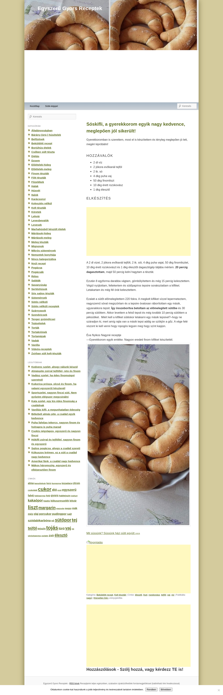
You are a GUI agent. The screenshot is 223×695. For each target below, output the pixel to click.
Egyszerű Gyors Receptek (70, 8)
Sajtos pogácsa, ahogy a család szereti (55, 448)
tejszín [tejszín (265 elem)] (42, 528)
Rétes (35, 276)
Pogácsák (37, 271)
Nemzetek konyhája (43, 254)
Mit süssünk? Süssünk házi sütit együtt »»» (113, 533)
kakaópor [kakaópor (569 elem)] (35, 500)
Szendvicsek (39, 314)
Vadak (35, 340)
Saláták (36, 280)
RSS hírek (74, 683)
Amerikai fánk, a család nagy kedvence (55, 461)
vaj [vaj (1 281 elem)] (68, 528)
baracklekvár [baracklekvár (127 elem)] (40, 483)
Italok (34, 194)
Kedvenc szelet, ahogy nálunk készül (54, 366)
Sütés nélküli (39, 301)
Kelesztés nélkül (41, 203)
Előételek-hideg (41, 164)
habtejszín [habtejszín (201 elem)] (65, 495)
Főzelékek (37, 181)
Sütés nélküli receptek (45, 306)
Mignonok (37, 246)
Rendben (151, 689)
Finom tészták (40, 173)
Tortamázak (38, 336)
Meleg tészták (39, 242)
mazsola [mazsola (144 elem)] (60, 508)
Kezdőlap (35, 106)
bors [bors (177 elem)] (49, 483)
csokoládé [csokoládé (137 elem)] (32, 490)
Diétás (35, 156)
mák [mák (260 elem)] (74, 508)
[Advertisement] (111, 76)
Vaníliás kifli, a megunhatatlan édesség (55, 409)
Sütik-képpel (51, 106)
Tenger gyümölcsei (43, 319)
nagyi (89, 598)
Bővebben (166, 689)
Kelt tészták (120, 595)
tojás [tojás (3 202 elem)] (52, 528)
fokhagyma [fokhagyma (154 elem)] (39, 495)
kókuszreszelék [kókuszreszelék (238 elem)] (60, 500)
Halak (34, 186)
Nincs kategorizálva (43, 259)
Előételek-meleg (41, 169)
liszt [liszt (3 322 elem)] (33, 507)
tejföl (163, 595)
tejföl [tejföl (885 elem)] (32, 528)
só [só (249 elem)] (52, 520)
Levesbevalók (40, 220)
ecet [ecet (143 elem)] (59, 490)
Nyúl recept (38, 263)
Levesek (36, 224)
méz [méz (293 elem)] (30, 513)
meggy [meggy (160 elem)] (68, 508)
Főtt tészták (38, 177)
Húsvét (35, 190)
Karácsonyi (38, 199)
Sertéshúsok (39, 289)
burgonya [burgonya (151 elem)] (56, 483)
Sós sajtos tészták (42, 293)
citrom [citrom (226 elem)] (76, 483)
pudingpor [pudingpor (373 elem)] (59, 514)
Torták (35, 327)
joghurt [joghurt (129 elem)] (74, 496)
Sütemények (39, 297)
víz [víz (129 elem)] (73, 529)
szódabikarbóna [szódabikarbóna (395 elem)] (39, 520)
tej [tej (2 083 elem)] (74, 520)
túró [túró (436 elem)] (62, 528)
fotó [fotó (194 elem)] (48, 495)
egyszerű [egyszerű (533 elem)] (69, 490)
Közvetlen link (101, 598)
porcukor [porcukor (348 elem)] (45, 513)
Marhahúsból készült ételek (48, 229)
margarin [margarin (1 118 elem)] (47, 507)
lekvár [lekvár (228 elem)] (73, 500)
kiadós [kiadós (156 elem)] (46, 501)
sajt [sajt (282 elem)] (69, 513)
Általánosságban (41, 130)
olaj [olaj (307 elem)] (36, 513)
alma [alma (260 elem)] (31, 483)
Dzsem (35, 160)
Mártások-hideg (41, 233)
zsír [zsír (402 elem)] (51, 535)
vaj (168, 595)
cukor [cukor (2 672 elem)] (44, 489)
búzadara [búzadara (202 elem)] (67, 483)
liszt (145, 595)
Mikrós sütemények (43, 250)
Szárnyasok (38, 310)
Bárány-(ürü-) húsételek (46, 134)
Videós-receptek (41, 349)
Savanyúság (39, 284)
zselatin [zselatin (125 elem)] (44, 536)
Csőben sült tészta (43, 151)
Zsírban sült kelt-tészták (46, 353)
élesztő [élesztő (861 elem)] (61, 535)
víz (172, 595)
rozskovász (154, 595)
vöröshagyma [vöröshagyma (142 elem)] (34, 536)
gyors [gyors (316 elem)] (54, 495)
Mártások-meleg (41, 237)
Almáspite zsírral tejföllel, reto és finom (55, 371)
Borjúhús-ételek (41, 147)
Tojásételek (38, 323)
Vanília (35, 344)
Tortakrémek (39, 332)
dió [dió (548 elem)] (54, 490)
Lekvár (35, 216)
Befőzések (37, 139)
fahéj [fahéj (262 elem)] (31, 495)
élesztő (138, 595)
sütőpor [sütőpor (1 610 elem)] (63, 519)
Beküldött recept (105, 595)
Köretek (36, 211)
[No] (218, 690)
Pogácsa (36, 267)
